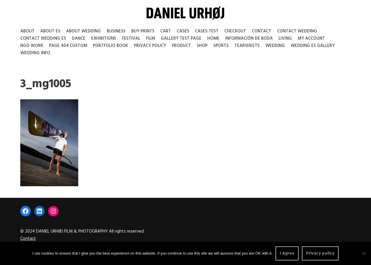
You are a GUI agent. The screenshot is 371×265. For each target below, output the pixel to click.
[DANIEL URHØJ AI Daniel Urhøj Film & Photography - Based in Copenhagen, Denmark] (185, 13)
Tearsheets (247, 45)
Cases (183, 31)
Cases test (207, 31)
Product (181, 45)
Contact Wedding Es (43, 38)
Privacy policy (320, 253)
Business (116, 31)
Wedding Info (35, 53)
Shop (202, 45)
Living (285, 38)
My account (311, 38)
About (27, 31)
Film (150, 38)
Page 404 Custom (68, 45)
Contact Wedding (297, 31)
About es (50, 31)
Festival (131, 38)
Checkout (235, 31)
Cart (165, 31)
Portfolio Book (110, 45)
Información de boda (249, 38)
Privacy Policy (150, 45)
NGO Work (31, 45)
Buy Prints (142, 31)
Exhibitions (103, 38)
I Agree (287, 253)
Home (213, 38)
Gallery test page (181, 38)
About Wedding (83, 31)
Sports (221, 45)
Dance (79, 38)
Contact (261, 31)
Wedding (275, 45)
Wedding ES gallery (313, 45)
